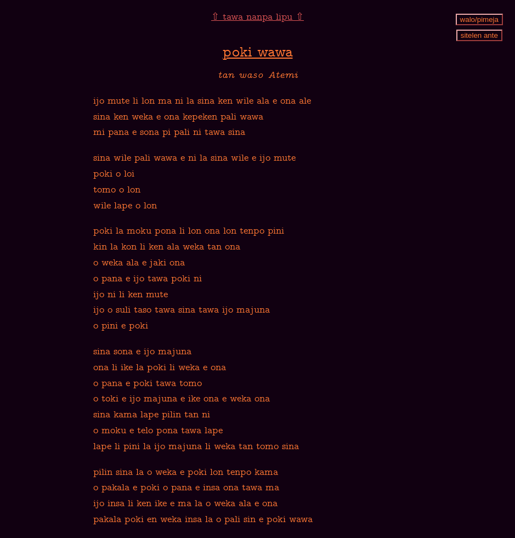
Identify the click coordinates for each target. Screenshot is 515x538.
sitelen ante (479, 35)
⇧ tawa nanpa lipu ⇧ (257, 18)
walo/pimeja (479, 19)
